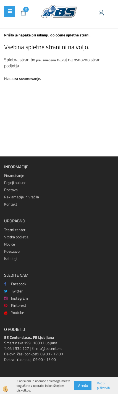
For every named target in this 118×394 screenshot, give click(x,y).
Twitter (13, 291)
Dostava (11, 190)
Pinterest (15, 305)
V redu (83, 385)
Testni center (14, 230)
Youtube (14, 312)
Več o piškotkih (103, 385)
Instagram (16, 298)
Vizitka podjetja (16, 237)
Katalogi (10, 258)
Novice (9, 244)
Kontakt (10, 204)
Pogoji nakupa (15, 182)
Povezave (12, 251)
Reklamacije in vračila (21, 197)
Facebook (15, 284)
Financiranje (14, 175)
